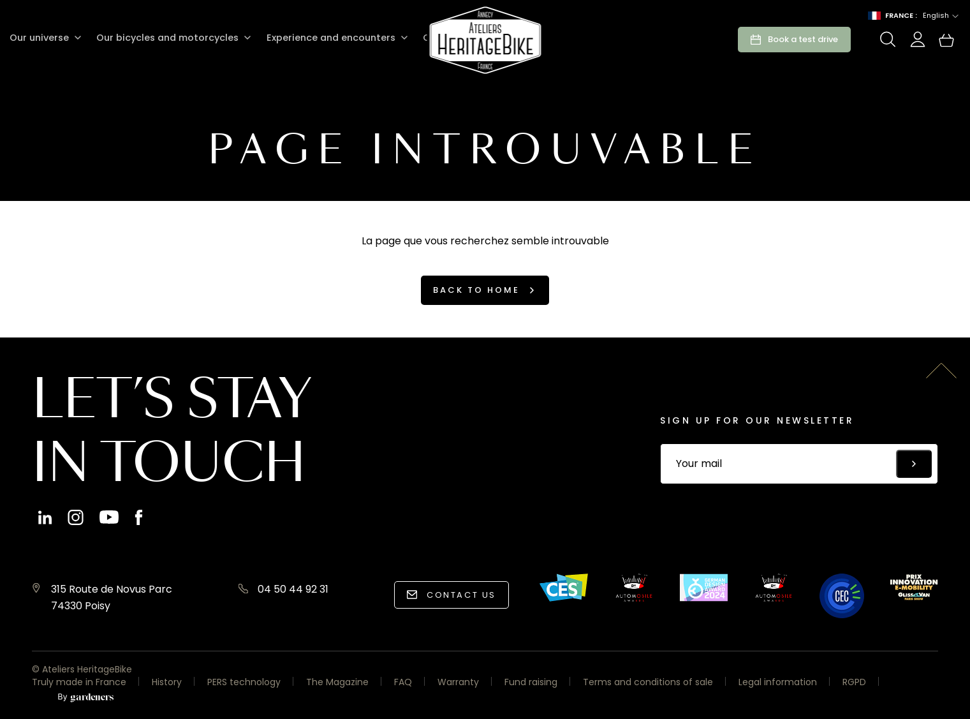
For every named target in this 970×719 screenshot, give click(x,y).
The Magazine (337, 682)
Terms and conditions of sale (648, 682)
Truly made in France (79, 682)
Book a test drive (803, 39)
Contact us (461, 595)
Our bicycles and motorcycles (166, 37)
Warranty (458, 682)
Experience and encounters (328, 37)
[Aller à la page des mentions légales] (85, 698)
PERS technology (244, 682)
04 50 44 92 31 (293, 589)
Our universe (39, 37)
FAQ (403, 682)
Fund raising (530, 682)
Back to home (476, 290)
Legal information (778, 682)
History (167, 682)
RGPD (854, 682)
